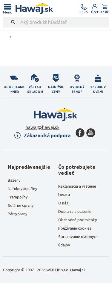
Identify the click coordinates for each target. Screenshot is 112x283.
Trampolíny (17, 197)
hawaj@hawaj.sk (42, 127)
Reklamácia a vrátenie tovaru (77, 190)
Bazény (14, 180)
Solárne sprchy (20, 205)
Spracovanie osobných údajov (78, 240)
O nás (63, 203)
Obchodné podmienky (77, 220)
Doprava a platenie (74, 211)
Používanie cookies (74, 228)
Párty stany (17, 214)
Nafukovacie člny (22, 188)
